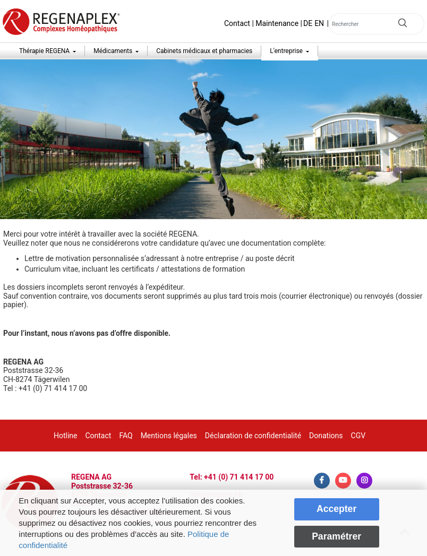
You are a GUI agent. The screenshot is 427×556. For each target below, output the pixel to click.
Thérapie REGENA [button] (45, 51)
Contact (237, 23)
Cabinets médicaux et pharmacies (204, 51)
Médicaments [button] (113, 51)
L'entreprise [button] (287, 51)
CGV (358, 435)
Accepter (336, 508)
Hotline (66, 435)
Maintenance (276, 23)
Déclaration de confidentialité (253, 435)
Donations (326, 435)
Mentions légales (169, 435)
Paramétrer (336, 536)
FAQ (125, 435)
